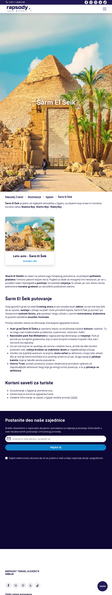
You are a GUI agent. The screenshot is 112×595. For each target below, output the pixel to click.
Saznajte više (30, 261)
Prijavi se (55, 447)
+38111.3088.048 (15, 2)
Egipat (49, 196)
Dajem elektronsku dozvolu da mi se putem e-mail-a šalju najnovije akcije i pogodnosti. (56, 458)
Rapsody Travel (14, 196)
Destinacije (34, 196)
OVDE (74, 397)
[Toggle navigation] (104, 9)
